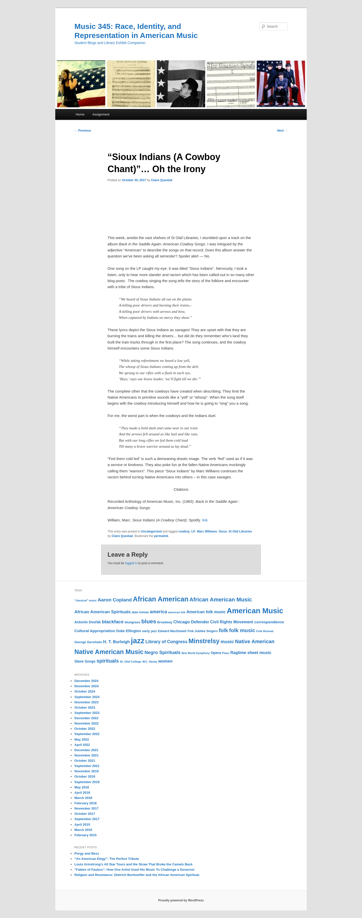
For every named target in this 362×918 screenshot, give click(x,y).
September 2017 (87, 819)
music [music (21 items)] (227, 641)
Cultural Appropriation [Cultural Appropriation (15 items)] (94, 631)
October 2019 (84, 776)
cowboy (184, 531)
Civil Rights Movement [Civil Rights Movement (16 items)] (231, 622)
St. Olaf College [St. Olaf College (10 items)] (131, 661)
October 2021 (84, 760)
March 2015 (83, 830)
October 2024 (84, 691)
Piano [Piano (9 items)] (225, 653)
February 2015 (85, 835)
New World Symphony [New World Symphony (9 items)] (196, 653)
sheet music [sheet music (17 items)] (259, 652)
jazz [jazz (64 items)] (138, 640)
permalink (161, 536)
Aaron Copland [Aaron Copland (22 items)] (115, 599)
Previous (82, 130)
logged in (131, 563)
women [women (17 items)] (165, 661)
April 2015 (82, 824)
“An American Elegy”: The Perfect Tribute (106, 859)
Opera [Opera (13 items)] (216, 653)
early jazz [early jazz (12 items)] (149, 631)
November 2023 (86, 702)
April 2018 (82, 792)
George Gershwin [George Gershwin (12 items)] (88, 642)
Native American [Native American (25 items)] (255, 641)
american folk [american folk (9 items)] (177, 612)
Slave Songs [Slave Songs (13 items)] (85, 661)
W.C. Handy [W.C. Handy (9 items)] (149, 661)
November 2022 (86, 723)
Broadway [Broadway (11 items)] (164, 622)
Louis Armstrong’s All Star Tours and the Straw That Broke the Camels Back (133, 864)
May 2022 (81, 739)
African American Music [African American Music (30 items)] (220, 599)
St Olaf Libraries (240, 531)
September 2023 (87, 713)
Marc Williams (207, 531)
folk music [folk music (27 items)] (242, 630)
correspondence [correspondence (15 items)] (269, 622)
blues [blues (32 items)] (148, 621)
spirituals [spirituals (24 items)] (108, 661)
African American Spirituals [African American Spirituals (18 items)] (102, 611)
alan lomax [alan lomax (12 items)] (140, 612)
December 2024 (86, 681)
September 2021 (87, 766)
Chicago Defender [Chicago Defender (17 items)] (191, 622)
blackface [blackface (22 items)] (112, 621)
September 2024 (87, 697)
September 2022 (87, 734)
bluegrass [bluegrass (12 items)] (132, 622)
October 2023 (84, 707)
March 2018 (83, 798)
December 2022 (86, 718)
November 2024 (86, 686)
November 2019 (86, 771)
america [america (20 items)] (158, 611)
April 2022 (82, 745)
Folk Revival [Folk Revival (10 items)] (265, 631)
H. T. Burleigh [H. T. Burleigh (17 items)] (116, 641)
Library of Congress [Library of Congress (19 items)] (167, 641)
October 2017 (84, 814)
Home (80, 114)
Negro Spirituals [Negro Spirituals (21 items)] (162, 652)
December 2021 (86, 750)
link (205, 520)
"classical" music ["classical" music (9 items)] (85, 600)
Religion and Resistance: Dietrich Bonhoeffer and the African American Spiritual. (137, 875)
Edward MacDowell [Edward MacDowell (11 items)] (172, 631)
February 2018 (85, 803)
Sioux (223, 531)
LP (193, 531)
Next (282, 130)
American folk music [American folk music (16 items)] (206, 612)
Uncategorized (151, 531)
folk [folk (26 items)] (223, 630)
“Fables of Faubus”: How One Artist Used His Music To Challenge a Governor (134, 869)
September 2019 (87, 782)
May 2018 (81, 787)
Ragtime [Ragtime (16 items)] (238, 653)
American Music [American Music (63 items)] (255, 610)
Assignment (100, 114)
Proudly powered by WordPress (181, 900)
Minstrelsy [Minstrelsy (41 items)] (204, 640)
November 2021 (86, 755)
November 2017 (86, 808)
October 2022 (84, 729)
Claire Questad (161, 180)
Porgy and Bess (86, 853)
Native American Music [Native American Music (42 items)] (109, 651)
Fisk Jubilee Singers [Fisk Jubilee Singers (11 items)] (203, 631)
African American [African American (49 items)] (160, 599)
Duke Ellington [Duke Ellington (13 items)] (128, 631)
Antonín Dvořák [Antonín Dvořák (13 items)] (87, 622)
